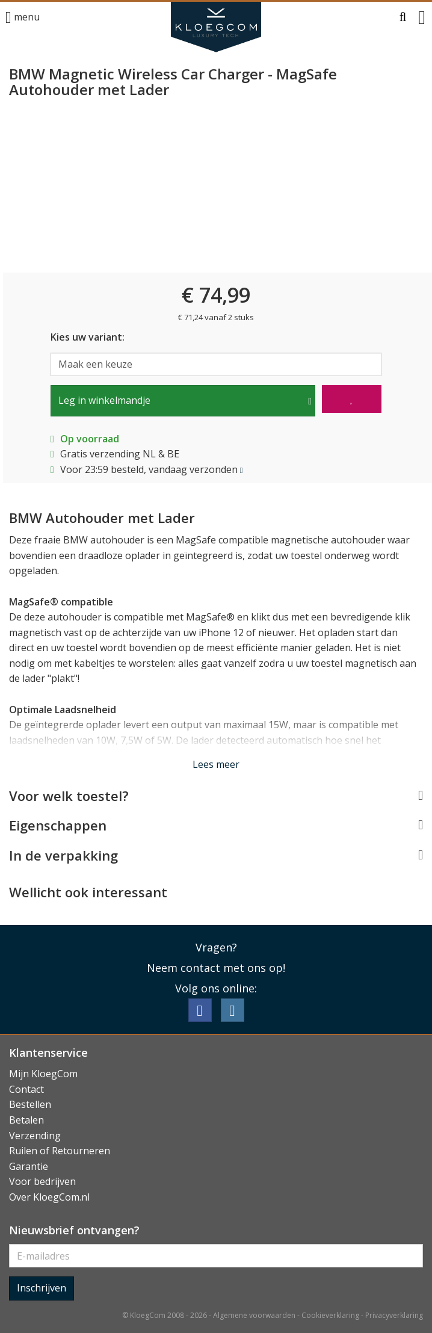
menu (22, 18)
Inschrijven (41, 1287)
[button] (403, 17)
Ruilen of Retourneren (59, 1150)
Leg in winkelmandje (104, 400)
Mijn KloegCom (43, 1073)
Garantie (28, 1166)
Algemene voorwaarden (254, 1315)
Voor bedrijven (42, 1181)
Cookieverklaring (330, 1315)
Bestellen (30, 1104)
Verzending (35, 1135)
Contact (26, 1089)
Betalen (26, 1120)
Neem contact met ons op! (216, 967)
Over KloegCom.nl (49, 1197)
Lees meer (216, 764)
